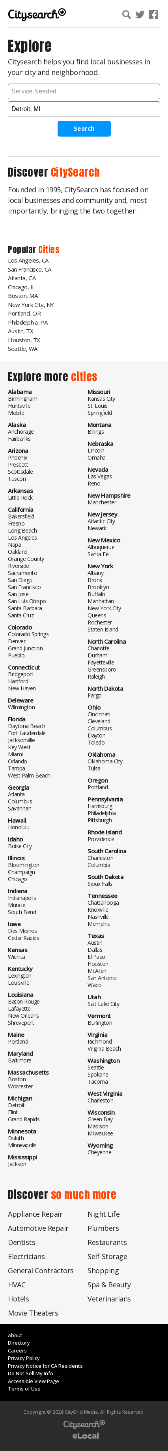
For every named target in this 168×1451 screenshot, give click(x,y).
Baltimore (20, 1060)
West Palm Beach (29, 775)
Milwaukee (100, 1133)
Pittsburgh (100, 820)
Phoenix (17, 457)
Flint (13, 1112)
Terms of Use (24, 1388)
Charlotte (99, 648)
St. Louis (98, 405)
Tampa (16, 768)
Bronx (95, 580)
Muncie (16, 905)
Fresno (16, 523)
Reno (94, 483)
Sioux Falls (100, 883)
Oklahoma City (105, 761)
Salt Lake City (103, 1003)
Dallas (95, 949)
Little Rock (20, 497)
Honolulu (18, 827)
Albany (95, 573)
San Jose (18, 594)
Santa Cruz (21, 615)
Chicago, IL (21, 287)
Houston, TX (24, 340)
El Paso (96, 956)
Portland (18, 1041)
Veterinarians (109, 1298)
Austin (95, 942)
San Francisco (24, 587)
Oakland (18, 551)
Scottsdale (20, 471)
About (15, 1335)
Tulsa (94, 768)
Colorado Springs (28, 634)
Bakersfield (21, 516)
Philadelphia (102, 813)
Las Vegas (100, 476)
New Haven (22, 688)
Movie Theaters (33, 1313)
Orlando (17, 761)
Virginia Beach (104, 1048)
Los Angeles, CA (28, 260)
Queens (97, 615)
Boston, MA (22, 295)
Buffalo (96, 594)
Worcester (20, 1086)
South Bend (22, 912)
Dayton (96, 735)
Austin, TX (20, 331)
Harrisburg (100, 806)
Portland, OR (24, 313)
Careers (17, 1350)
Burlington (100, 1022)
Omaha (97, 457)
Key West (19, 747)
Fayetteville (101, 662)
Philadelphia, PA (27, 322)
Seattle (96, 1067)
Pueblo (16, 655)
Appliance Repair (35, 1214)
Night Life (103, 1214)
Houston (98, 963)
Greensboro (102, 669)
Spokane (98, 1074)
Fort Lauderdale (27, 733)
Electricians (26, 1256)
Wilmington (21, 707)
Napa (14, 544)
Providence (101, 839)
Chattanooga (103, 902)
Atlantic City (101, 521)
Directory (19, 1342)
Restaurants (107, 1242)
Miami (15, 754)
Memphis (99, 923)
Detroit (16, 1105)
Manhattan (101, 601)
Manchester (102, 502)
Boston (17, 1079)
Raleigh (96, 676)
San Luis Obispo (27, 601)
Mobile (16, 412)
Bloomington (23, 865)
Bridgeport (20, 674)
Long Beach (22, 530)
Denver (16, 641)
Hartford (18, 681)
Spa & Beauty (109, 1284)
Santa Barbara (25, 608)
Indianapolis (22, 898)
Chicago (17, 879)
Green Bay (100, 1119)
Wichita (16, 956)
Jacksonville (21, 740)
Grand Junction (25, 648)
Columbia (99, 865)
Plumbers (103, 1228)
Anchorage (21, 431)
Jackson (17, 1164)
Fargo (95, 695)
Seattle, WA (22, 348)
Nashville (98, 916)
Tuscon (17, 478)
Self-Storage (107, 1256)
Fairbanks (19, 438)
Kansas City (101, 398)
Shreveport (21, 1022)
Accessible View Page (33, 1381)
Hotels (18, 1298)
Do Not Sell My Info (30, 1373)
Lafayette (19, 1008)
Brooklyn (98, 587)
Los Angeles (22, 537)
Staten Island (103, 629)
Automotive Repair (38, 1228)
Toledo (96, 742)
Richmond (100, 1041)
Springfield (100, 412)
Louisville (18, 982)
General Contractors (41, 1270)
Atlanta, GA (22, 278)
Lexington (20, 975)
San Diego (20, 580)
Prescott (18, 464)
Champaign (21, 872)
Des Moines (22, 930)
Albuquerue (101, 547)
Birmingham (22, 398)
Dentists (21, 1242)
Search (84, 128)
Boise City (20, 846)
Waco (94, 985)
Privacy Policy (24, 1358)
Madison (98, 1126)
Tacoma (98, 1081)
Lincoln (96, 450)
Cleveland (99, 721)
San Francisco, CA (29, 269)
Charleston (100, 857)
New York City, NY (31, 304)
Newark (97, 528)
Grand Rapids (23, 1119)
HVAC (16, 1284)
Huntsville (19, 405)
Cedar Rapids (23, 938)
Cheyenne (99, 1152)
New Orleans (23, 1015)
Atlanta (16, 794)
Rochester (100, 622)
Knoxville (98, 909)
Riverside (18, 565)
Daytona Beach (26, 726)
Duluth (16, 1138)
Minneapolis (22, 1145)
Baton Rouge (24, 1001)
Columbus (20, 801)
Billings (96, 431)
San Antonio (102, 978)
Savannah (19, 808)
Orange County (26, 558)
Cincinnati (99, 714)
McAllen (97, 971)
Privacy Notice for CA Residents (45, 1365)
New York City (104, 608)
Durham (97, 655)
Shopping (103, 1270)
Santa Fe (98, 554)
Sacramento (22, 573)
